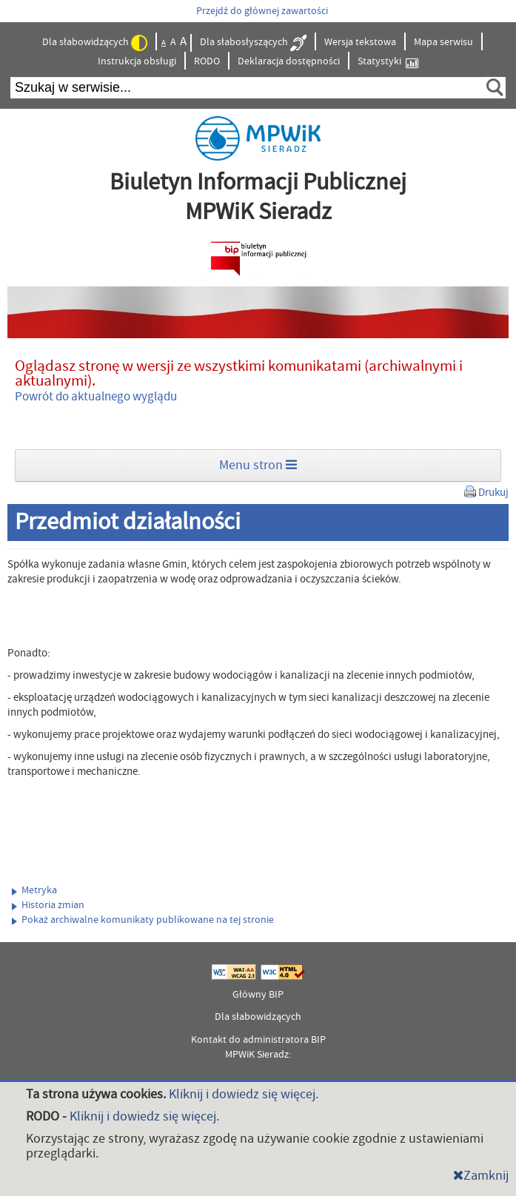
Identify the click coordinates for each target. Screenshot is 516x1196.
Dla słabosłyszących (253, 43)
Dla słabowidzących (94, 43)
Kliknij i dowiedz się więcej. (243, 1094)
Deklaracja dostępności (289, 61)
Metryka (34, 890)
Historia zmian (48, 905)
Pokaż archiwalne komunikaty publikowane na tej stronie (143, 920)
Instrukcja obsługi (137, 61)
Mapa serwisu (443, 42)
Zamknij (481, 1175)
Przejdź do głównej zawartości (262, 11)
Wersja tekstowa (360, 42)
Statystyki (388, 62)
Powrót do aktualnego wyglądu (96, 397)
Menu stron (258, 465)
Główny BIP (258, 994)
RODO (207, 61)
